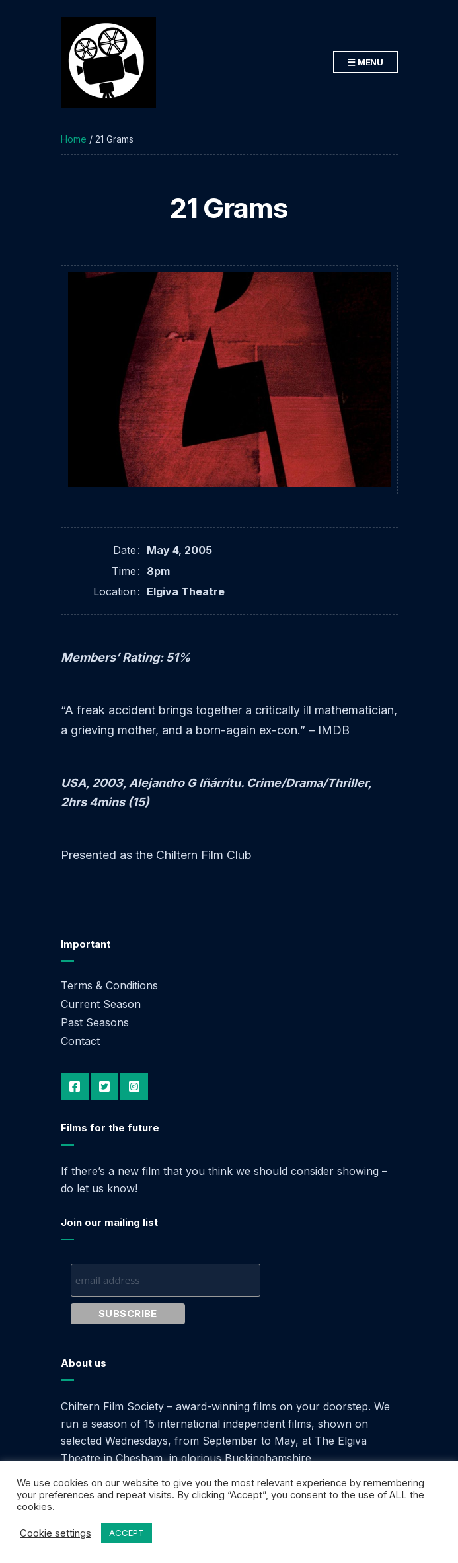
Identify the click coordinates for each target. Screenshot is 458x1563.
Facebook (75, 1086)
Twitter (104, 1086)
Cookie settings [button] (55, 1533)
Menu (365, 63)
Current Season (101, 1003)
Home (74, 139)
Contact (80, 1041)
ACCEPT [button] (126, 1532)
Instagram (134, 1086)
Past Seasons (95, 1022)
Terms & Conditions (109, 985)
